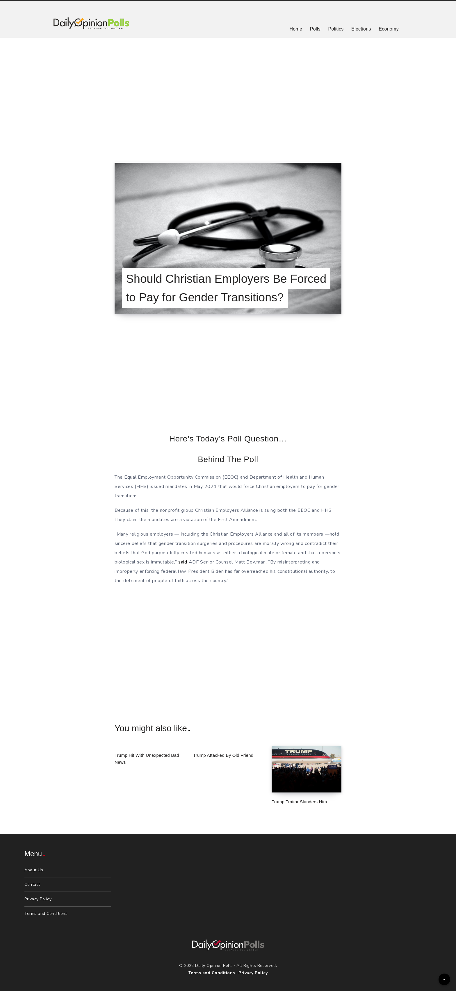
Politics (335, 28)
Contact (32, 884)
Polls (315, 28)
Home (295, 28)
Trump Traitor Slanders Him (299, 801)
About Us (33, 870)
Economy (389, 28)
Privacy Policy (37, 899)
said (182, 562)
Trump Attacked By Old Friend (223, 755)
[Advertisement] (228, 93)
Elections (361, 28)
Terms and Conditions (45, 913)
